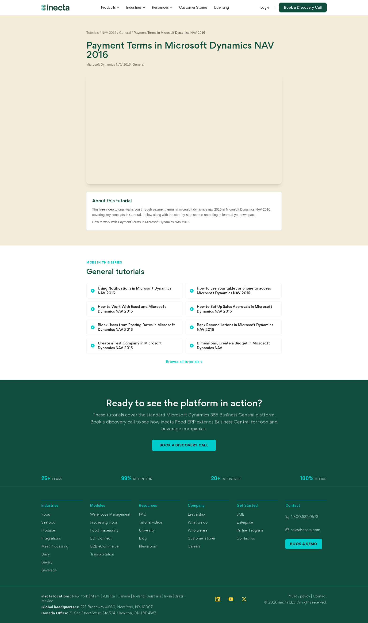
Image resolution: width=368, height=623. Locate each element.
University (147, 530)
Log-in (265, 7)
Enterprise (245, 522)
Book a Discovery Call (303, 7)
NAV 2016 (109, 32)
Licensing (221, 7)
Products (110, 7)
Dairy (45, 554)
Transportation (102, 554)
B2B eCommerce (104, 546)
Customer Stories (193, 7)
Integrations (51, 538)
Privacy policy (299, 596)
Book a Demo (303, 544)
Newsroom (148, 546)
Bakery (46, 562)
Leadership (196, 514)
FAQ (142, 514)
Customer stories (202, 538)
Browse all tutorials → (184, 361)
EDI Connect (101, 538)
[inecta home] (55, 7)
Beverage (49, 570)
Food (45, 514)
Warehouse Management (110, 514)
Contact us (246, 538)
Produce (48, 530)
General (125, 32)
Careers (194, 546)
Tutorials (92, 32)
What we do (198, 522)
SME (240, 514)
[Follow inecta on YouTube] (231, 599)
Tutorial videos (151, 522)
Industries (135, 7)
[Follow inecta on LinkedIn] (218, 599)
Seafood (48, 522)
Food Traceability (104, 530)
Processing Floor (103, 522)
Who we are (197, 530)
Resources (162, 7)
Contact (320, 596)
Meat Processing (54, 546)
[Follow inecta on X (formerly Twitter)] (244, 599)
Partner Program (250, 530)
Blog (143, 538)
